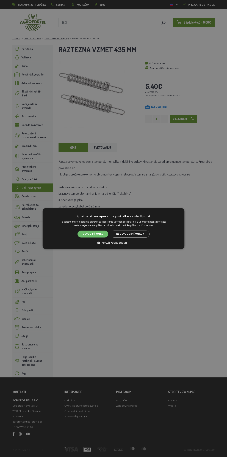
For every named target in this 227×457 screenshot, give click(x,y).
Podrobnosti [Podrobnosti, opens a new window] (148, 225)
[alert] (113, 228)
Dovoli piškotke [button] (93, 234)
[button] (113, 243)
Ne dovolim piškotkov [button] (130, 234)
